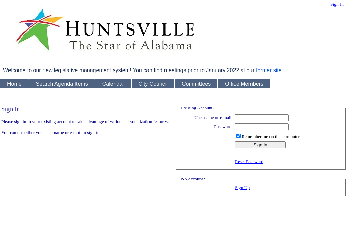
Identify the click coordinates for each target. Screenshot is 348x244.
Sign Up (242, 187)
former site (269, 70)
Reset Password (249, 161)
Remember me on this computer (271, 136)
